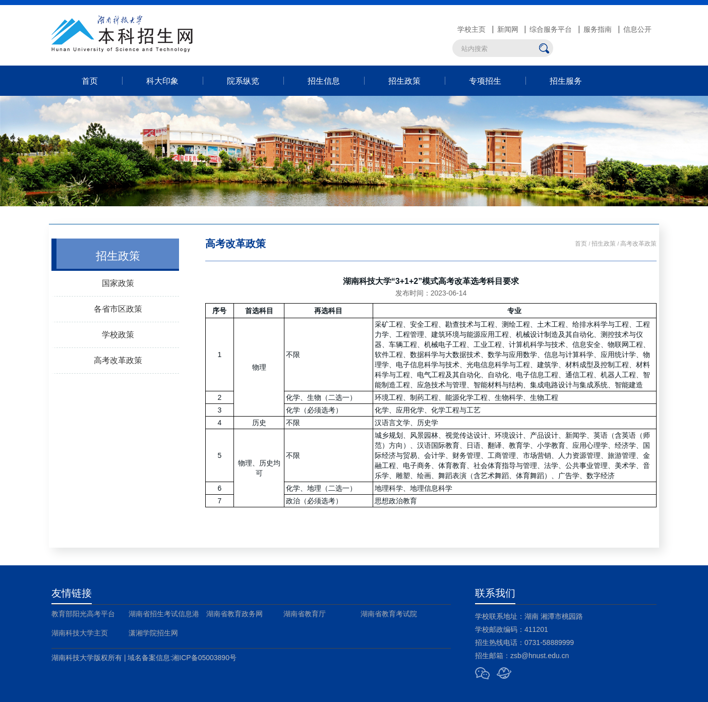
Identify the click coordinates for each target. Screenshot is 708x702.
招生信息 (324, 80)
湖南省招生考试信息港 (164, 614)
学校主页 (471, 29)
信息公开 (637, 29)
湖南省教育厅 (304, 614)
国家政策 (118, 282)
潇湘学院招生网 (153, 633)
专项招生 (485, 80)
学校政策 (118, 334)
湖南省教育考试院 (389, 614)
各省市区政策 (118, 308)
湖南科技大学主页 (79, 633)
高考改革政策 (118, 360)
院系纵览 (243, 80)
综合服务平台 (550, 29)
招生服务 (566, 80)
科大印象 (162, 80)
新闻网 (507, 29)
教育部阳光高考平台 (83, 614)
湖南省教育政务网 (234, 614)
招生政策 (404, 80)
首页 (90, 80)
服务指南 (597, 29)
